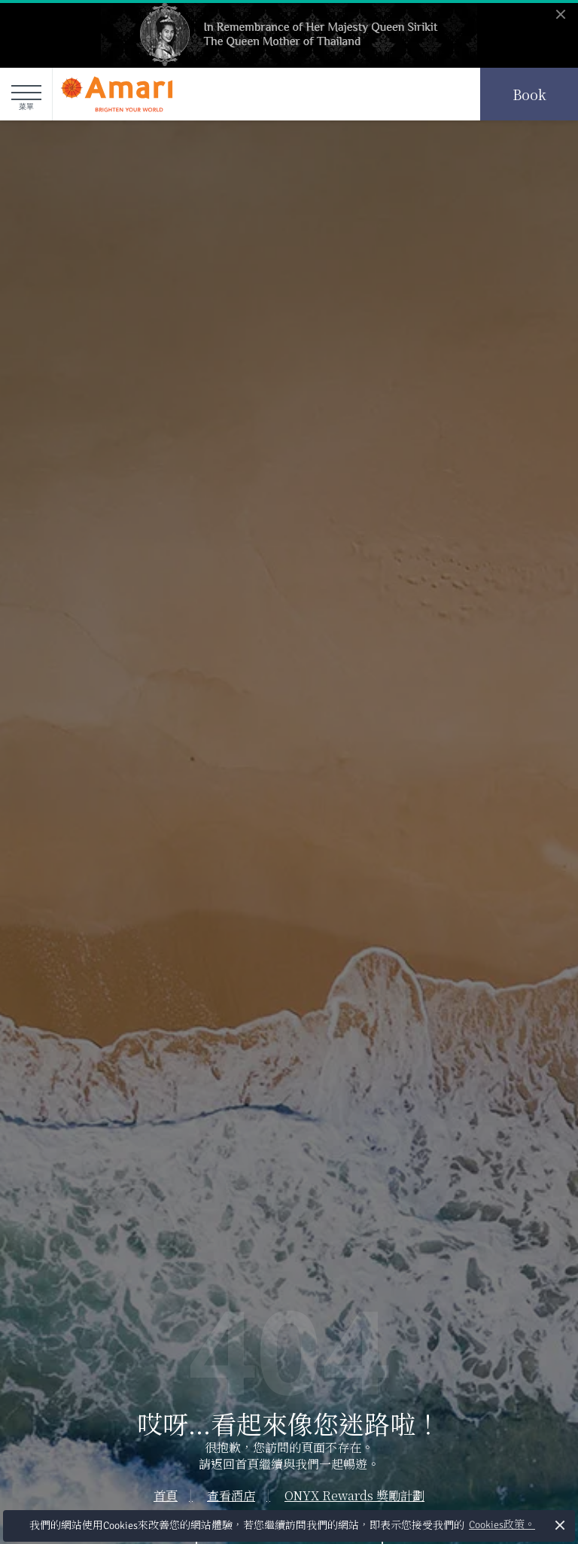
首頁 (166, 1495)
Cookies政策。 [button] (502, 1524)
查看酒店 (231, 1495)
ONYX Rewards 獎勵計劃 (354, 1495)
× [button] (560, 1524)
